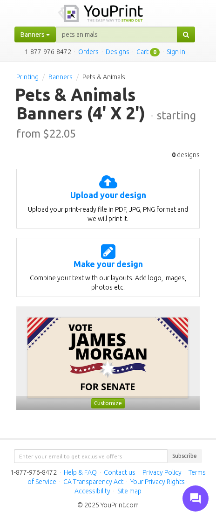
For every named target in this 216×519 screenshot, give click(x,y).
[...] (116, 34)
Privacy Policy (162, 472)
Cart (142, 51)
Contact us (119, 472)
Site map (129, 491)
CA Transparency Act (93, 481)
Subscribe (184, 456)
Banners (60, 77)
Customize (108, 403)
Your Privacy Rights (157, 481)
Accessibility (92, 491)
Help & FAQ (80, 472)
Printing (27, 77)
